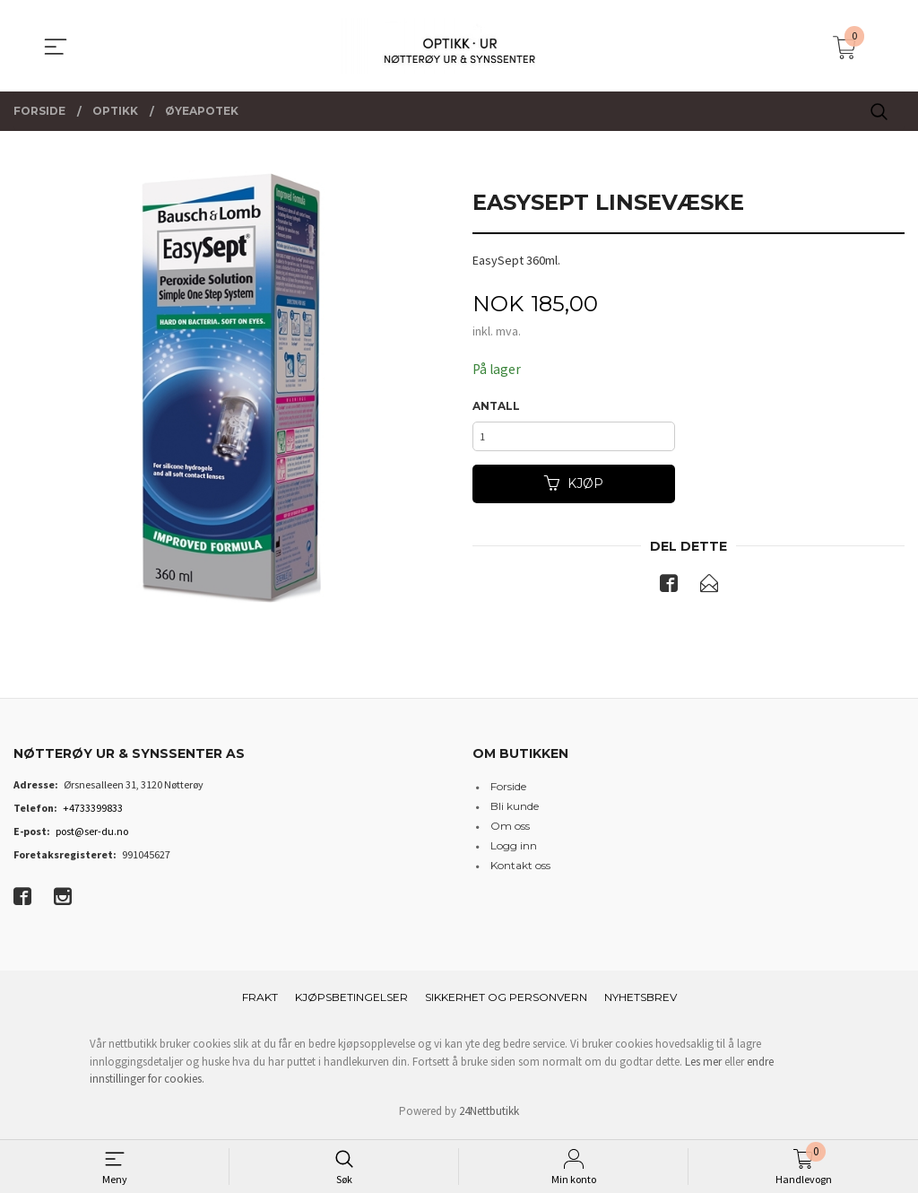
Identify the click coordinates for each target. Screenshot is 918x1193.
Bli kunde (514, 811)
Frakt (260, 1002)
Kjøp (573, 488)
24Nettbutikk (489, 1116)
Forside (508, 791)
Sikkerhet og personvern (506, 1002)
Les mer (703, 1067)
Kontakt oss (520, 870)
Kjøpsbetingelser (351, 1002)
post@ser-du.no (92, 836)
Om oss (510, 831)
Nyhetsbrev (640, 1002)
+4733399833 (93, 813)
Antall (496, 407)
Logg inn (513, 851)
